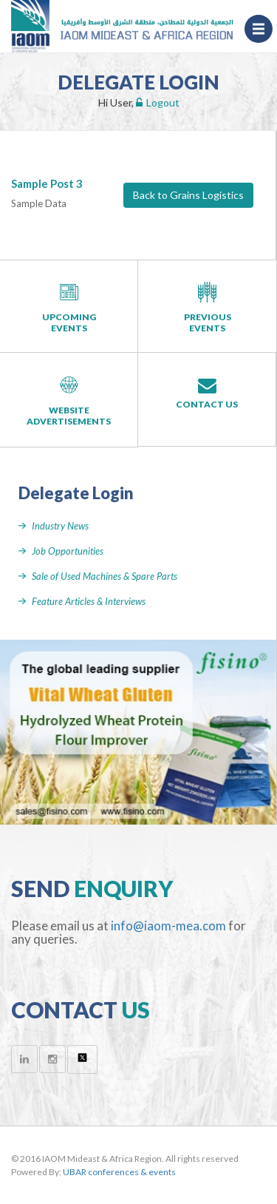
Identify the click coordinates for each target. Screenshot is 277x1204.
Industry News (60, 526)
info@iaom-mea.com (168, 925)
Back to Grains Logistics (188, 195)
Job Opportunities (67, 551)
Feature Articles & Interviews (89, 601)
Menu (263, 29)
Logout (157, 102)
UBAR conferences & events (119, 1171)
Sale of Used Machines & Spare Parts (104, 576)
